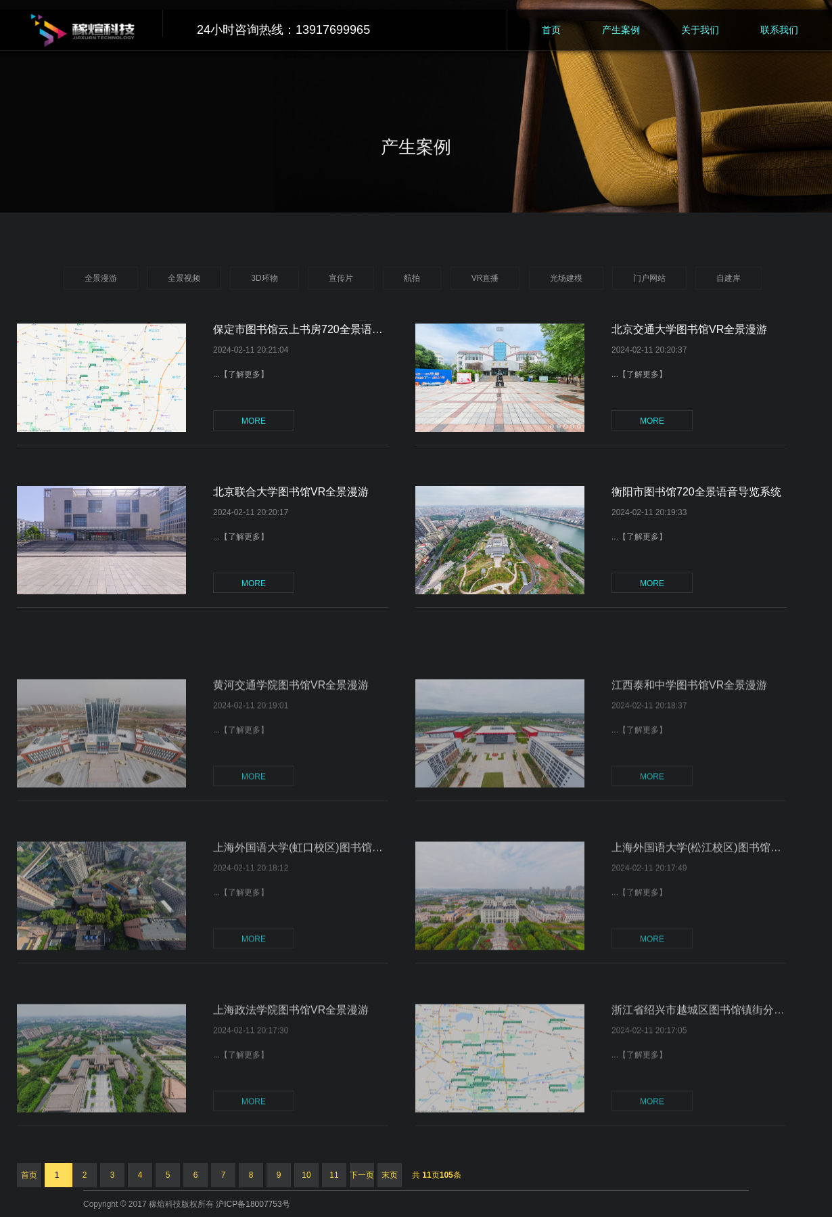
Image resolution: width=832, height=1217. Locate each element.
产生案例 (621, 29)
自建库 (728, 278)
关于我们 (700, 29)
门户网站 (649, 278)
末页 (390, 1175)
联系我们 (779, 29)
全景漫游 (101, 278)
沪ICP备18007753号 (253, 1204)
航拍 (412, 278)
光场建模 (566, 278)
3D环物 (264, 278)
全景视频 (184, 278)
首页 (551, 29)
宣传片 (341, 278)
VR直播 (485, 278)
